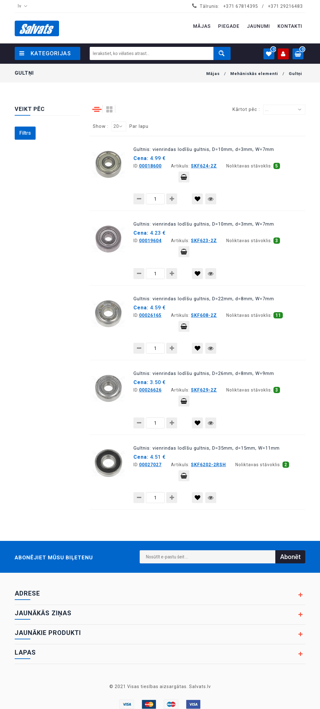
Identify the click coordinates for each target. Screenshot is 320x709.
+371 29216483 (285, 6)
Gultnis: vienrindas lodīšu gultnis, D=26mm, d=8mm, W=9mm (203, 373)
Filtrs (25, 133)
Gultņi (295, 73)
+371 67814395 (240, 6)
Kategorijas (45, 53)
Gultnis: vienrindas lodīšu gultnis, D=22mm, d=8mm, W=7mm (203, 299)
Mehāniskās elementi (254, 73)
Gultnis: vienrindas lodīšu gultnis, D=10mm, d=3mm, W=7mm (203, 149)
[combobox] (21, 6)
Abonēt (290, 557)
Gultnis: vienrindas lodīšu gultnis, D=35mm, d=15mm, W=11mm (206, 448)
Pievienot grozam (183, 178)
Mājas (213, 73)
